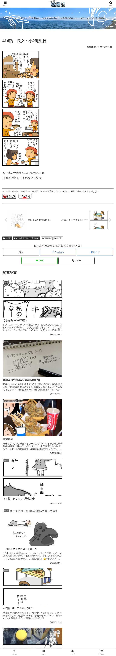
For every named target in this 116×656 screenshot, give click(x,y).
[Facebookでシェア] (58, 252)
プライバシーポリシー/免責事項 (96, 635)
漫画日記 (47, 238)
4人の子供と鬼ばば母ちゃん (26, 238)
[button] (76, 260)
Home (20, 635)
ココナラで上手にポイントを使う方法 (33, 605)
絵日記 (7, 238)
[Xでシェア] (21, 252)
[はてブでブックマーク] (95, 252)
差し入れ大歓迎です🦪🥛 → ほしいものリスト (58, 637)
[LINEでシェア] (39, 260)
